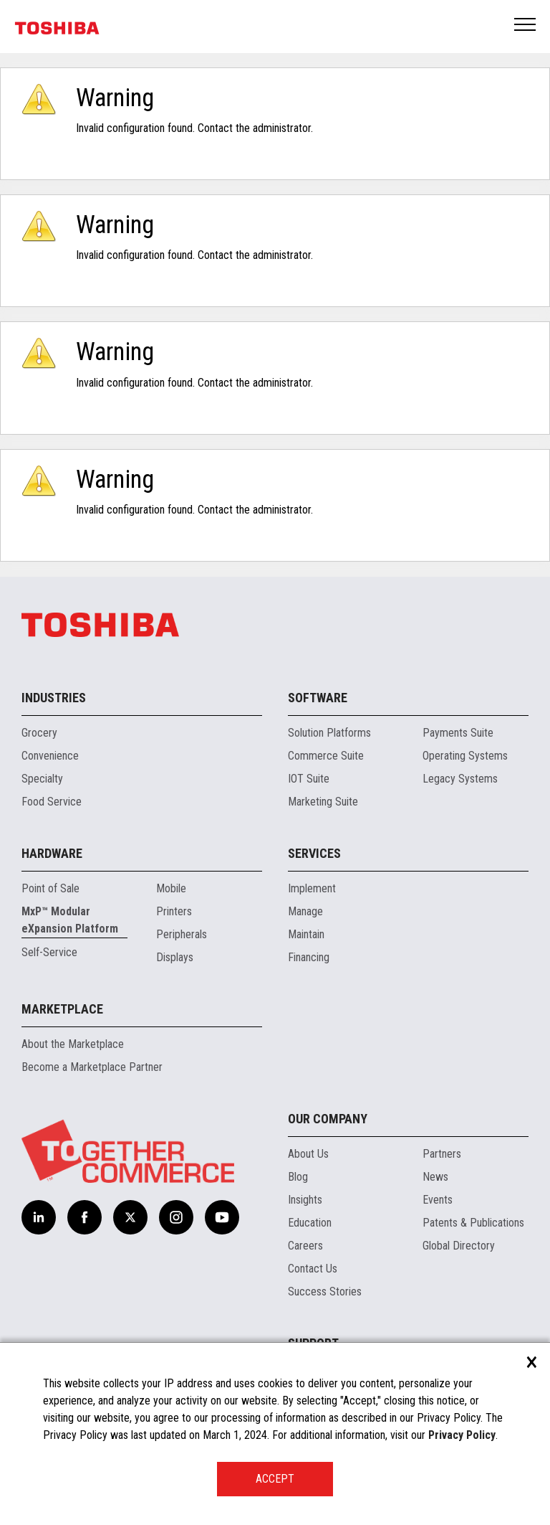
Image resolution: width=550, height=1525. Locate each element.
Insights (305, 1200)
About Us (308, 1154)
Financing (308, 957)
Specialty (42, 778)
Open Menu (525, 25)
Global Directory (459, 1245)
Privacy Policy (462, 1435)
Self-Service (49, 952)
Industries (53, 697)
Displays (174, 957)
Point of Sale (50, 888)
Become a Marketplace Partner (92, 1067)
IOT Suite (308, 778)
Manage (305, 911)
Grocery (39, 733)
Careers (305, 1245)
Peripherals (181, 934)
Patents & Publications (473, 1222)
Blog (298, 1177)
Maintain (306, 934)
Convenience (50, 755)
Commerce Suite (326, 755)
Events (438, 1200)
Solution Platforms (329, 733)
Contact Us (312, 1268)
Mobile (171, 888)
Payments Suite (458, 733)
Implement (312, 888)
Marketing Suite (323, 801)
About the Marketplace (72, 1044)
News (435, 1177)
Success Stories (325, 1291)
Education (310, 1222)
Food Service (51, 801)
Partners (442, 1154)
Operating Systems (465, 755)
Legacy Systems (460, 778)
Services (314, 853)
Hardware (51, 853)
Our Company (327, 1118)
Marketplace (62, 1008)
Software (317, 697)
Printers (174, 911)
